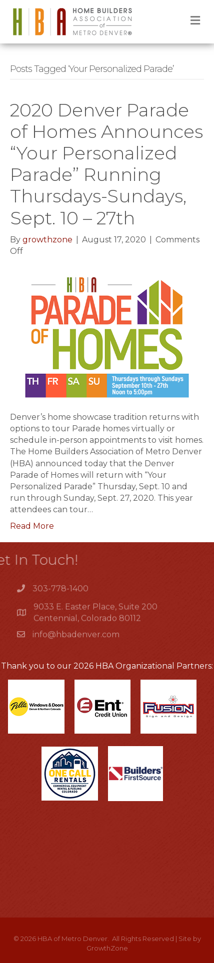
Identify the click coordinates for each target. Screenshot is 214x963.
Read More (32, 526)
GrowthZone (107, 948)
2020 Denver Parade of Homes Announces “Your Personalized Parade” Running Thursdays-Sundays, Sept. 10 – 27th (106, 164)
